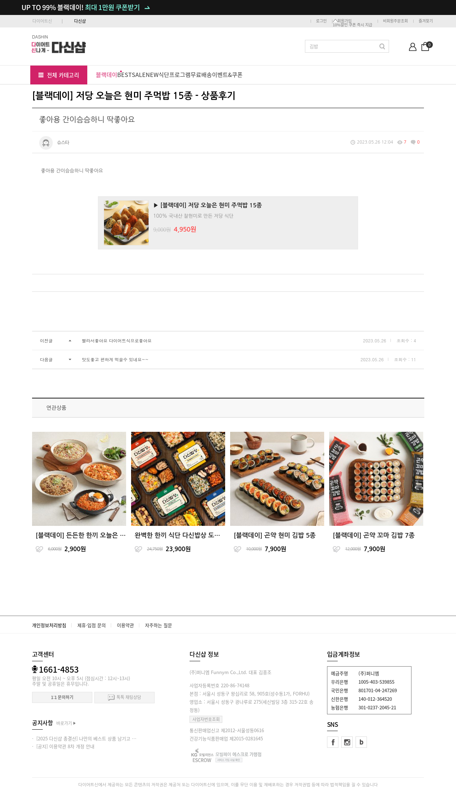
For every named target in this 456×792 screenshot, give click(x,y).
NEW (152, 74)
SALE (139, 74)
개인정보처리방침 (49, 625)
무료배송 (201, 74)
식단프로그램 (175, 74)
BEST (124, 74)
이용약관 (125, 625)
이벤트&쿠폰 (227, 74)
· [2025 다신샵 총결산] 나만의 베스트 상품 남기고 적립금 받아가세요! (100, 738)
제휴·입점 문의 (91, 625)
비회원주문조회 (395, 21)
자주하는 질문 (158, 625)
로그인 (321, 21)
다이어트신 (42, 21)
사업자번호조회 (206, 719)
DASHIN (40, 36)
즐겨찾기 (426, 21)
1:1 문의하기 (62, 697)
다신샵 (80, 21)
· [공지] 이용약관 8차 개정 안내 (63, 746)
